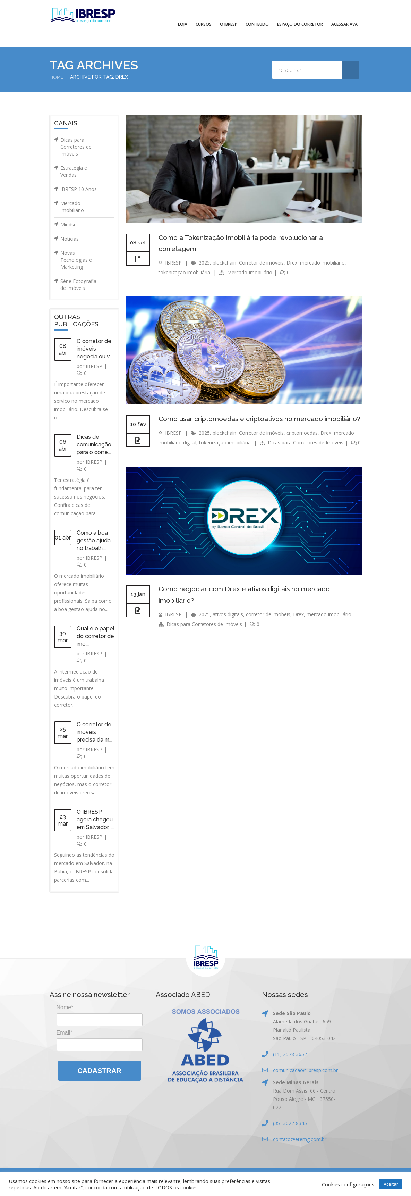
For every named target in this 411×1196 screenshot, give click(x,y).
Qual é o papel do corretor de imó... (95, 636)
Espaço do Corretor (300, 24)
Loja (182, 24)
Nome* (65, 1007)
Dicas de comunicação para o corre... (94, 444)
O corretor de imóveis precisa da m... (95, 732)
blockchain (224, 262)
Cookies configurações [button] (348, 1184)
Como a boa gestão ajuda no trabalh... (94, 540)
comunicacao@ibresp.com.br (305, 1070)
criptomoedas (302, 443)
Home (57, 77)
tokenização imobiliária (184, 271)
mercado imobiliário (322, 262)
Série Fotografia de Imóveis (78, 284)
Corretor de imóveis (261, 262)
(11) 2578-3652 (290, 1054)
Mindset (69, 224)
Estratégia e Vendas (73, 171)
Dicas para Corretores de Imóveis (76, 146)
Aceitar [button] (391, 1184)
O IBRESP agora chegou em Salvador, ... (95, 819)
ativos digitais (228, 624)
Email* (64, 1032)
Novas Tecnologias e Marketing (76, 260)
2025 (204, 262)
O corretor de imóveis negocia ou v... (95, 349)
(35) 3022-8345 (290, 1123)
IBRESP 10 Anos (78, 189)
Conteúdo (257, 24)
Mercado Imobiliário (72, 207)
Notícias (69, 238)
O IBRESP (228, 24)
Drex (291, 262)
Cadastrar (99, 1070)
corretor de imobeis (268, 624)
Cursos (204, 24)
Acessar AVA (344, 24)
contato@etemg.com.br (299, 1139)
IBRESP (94, 366)
